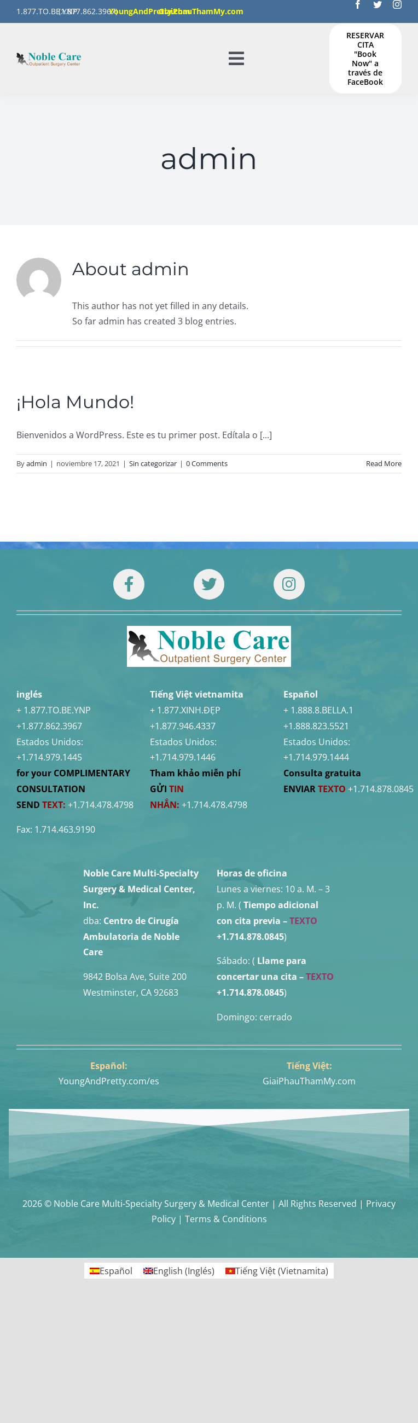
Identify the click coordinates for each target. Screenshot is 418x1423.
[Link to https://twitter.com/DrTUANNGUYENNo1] (209, 584)
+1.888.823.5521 (316, 726)
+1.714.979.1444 (316, 757)
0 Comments (207, 463)
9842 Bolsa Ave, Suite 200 (135, 977)
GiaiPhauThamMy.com (309, 1081)
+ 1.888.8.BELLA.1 (318, 710)
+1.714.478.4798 (100, 805)
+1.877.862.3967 (49, 726)
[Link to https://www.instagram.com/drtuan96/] (289, 584)
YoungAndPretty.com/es (109, 1081)
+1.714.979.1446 (183, 757)
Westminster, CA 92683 (130, 992)
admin (36, 463)
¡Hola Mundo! (75, 402)
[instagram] (397, 4)
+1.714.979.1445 (49, 757)
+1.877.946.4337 (183, 726)
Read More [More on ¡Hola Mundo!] (384, 463)
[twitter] (377, 4)
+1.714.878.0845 (381, 789)
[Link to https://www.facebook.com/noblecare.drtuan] (128, 584)
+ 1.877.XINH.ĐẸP (185, 710)
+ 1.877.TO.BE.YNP (53, 710)
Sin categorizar (153, 463)
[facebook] (357, 4)
